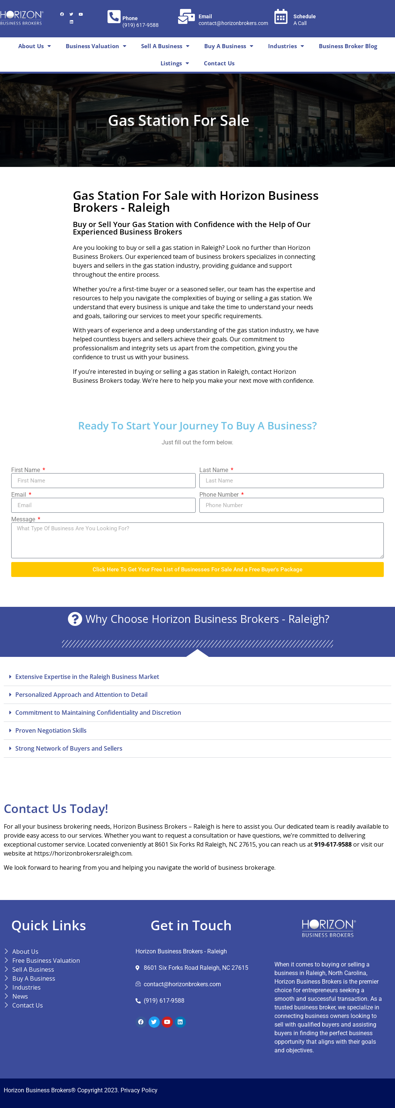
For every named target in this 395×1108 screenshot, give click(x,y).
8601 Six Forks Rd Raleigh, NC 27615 (205, 844)
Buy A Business (228, 46)
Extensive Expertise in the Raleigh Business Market (87, 677)
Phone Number (219, 495)
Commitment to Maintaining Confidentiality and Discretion (98, 712)
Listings (175, 63)
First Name (26, 470)
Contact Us (219, 63)
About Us (34, 46)
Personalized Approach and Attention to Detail (81, 694)
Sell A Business (165, 46)
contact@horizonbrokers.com (233, 23)
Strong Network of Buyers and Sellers (68, 748)
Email (19, 495)
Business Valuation (96, 46)
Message (24, 519)
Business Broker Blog (348, 46)
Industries (286, 46)
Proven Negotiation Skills (51, 730)
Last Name (214, 470)
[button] (197, 677)
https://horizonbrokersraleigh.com (82, 853)
